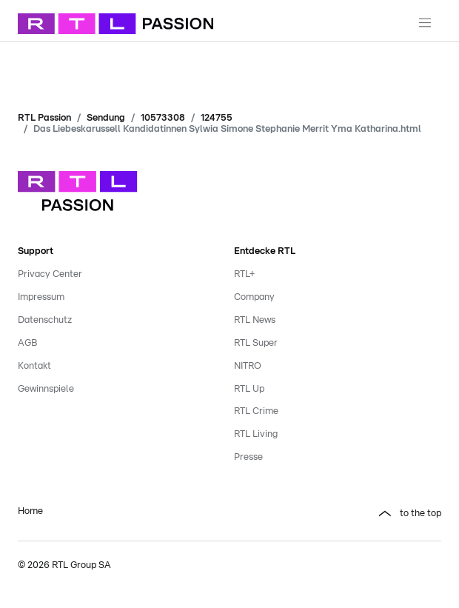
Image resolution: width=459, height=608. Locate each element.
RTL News (254, 320)
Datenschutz (45, 320)
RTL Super (256, 343)
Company (254, 297)
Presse (248, 457)
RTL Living (256, 434)
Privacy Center (50, 274)
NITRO (247, 366)
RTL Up (249, 389)
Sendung (106, 118)
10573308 (163, 118)
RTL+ (244, 274)
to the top (420, 513)
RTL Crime (256, 411)
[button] (338, 514)
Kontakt (34, 366)
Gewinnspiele (46, 389)
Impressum (41, 297)
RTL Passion (44, 118)
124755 (216, 118)
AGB (27, 343)
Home (30, 511)
